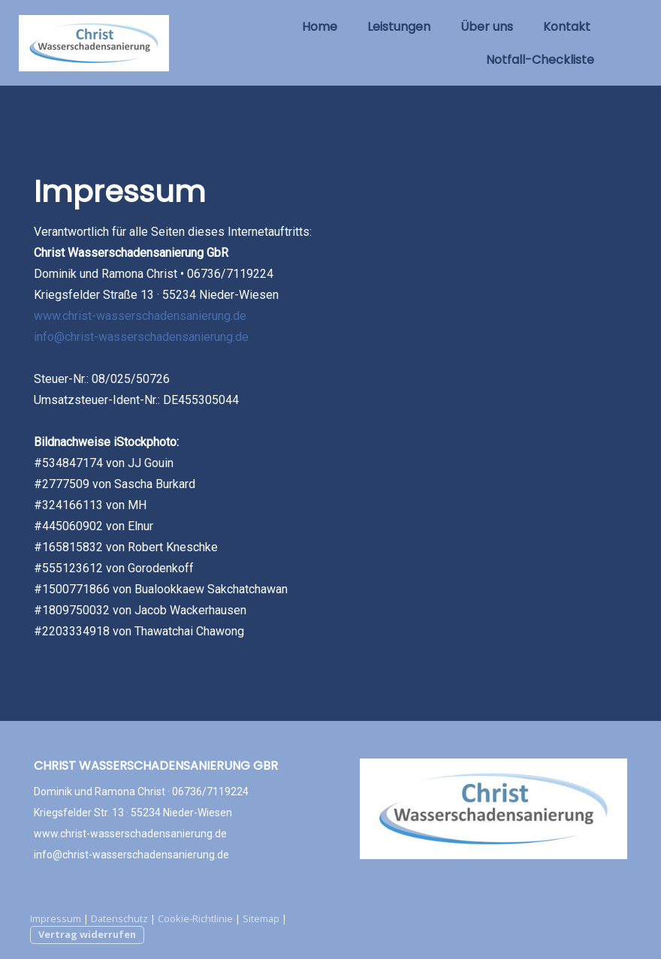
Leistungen (398, 26)
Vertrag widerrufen (87, 934)
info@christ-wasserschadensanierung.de (141, 337)
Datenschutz (119, 918)
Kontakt (566, 26)
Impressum (55, 918)
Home (319, 26)
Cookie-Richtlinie (195, 918)
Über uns (486, 26)
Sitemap (261, 918)
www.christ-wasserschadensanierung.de (140, 316)
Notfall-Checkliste (540, 59)
